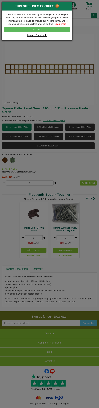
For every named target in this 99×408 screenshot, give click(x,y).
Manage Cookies (37, 35)
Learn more (60, 24)
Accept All (36, 29)
